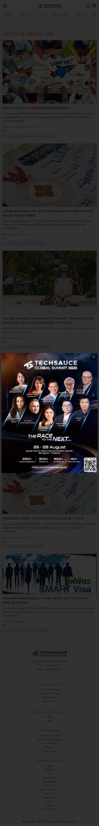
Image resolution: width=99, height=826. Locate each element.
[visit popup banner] (49, 413)
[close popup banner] (94, 357)
